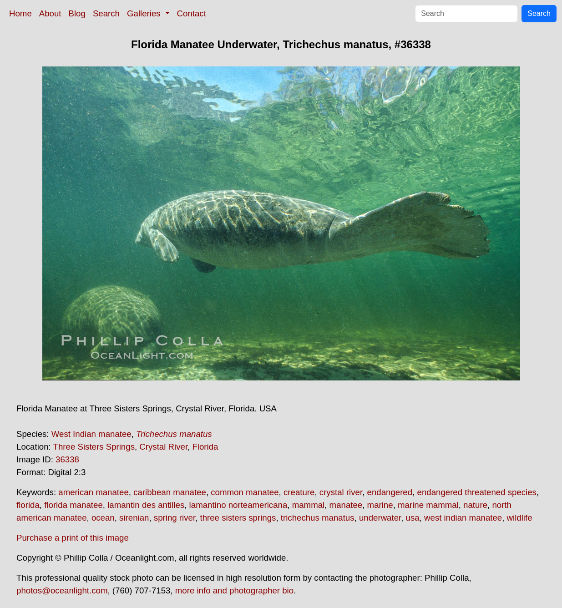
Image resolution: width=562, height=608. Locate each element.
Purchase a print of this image (72, 537)
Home (20, 13)
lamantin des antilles (145, 505)
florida (28, 505)
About (50, 13)
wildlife (519, 517)
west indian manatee (463, 517)
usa (413, 517)
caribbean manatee (169, 492)
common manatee (244, 492)
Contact (191, 13)
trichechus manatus (317, 517)
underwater (380, 517)
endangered (390, 492)
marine (380, 505)
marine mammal (428, 505)
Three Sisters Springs (94, 446)
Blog (77, 13)
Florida (205, 446)
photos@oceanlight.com (61, 590)
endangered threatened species (477, 492)
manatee (346, 505)
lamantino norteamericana (238, 505)
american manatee (93, 492)
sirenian (134, 517)
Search (106, 13)
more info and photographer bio (234, 590)
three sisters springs (238, 517)
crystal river (340, 492)
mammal (308, 505)
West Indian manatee (91, 434)
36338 (67, 459)
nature (475, 505)
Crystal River (163, 446)
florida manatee (73, 505)
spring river (174, 517)
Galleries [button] (145, 13)
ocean (103, 517)
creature (299, 492)
